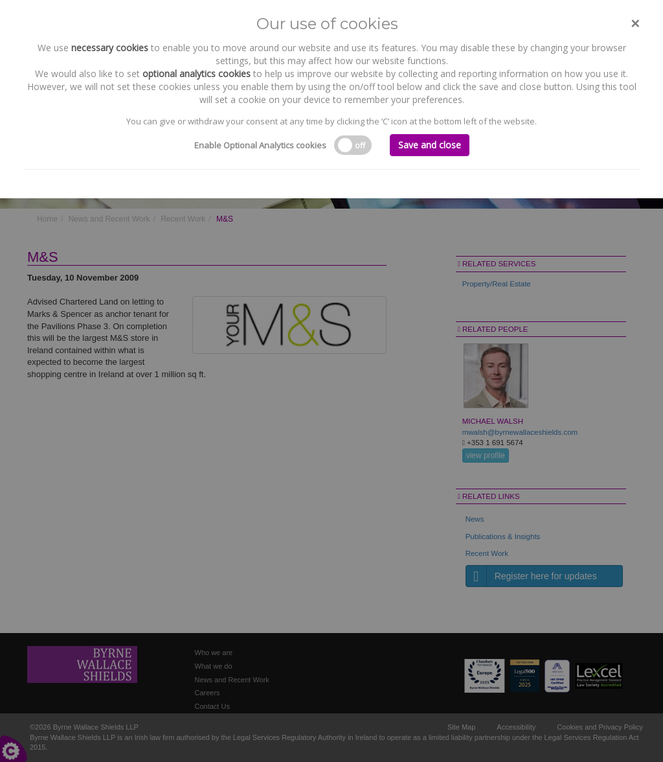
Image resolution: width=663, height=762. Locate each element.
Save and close (429, 145)
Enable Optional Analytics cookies (260, 145)
